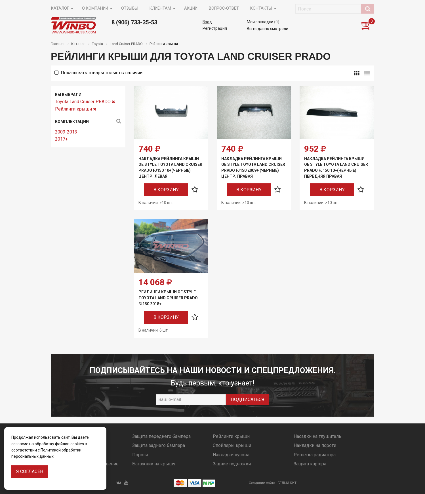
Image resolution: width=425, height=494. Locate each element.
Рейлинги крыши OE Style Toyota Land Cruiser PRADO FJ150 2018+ (168, 298)
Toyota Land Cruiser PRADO (85, 101)
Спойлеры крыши (232, 445)
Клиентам (160, 8)
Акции (190, 8)
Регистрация (215, 28)
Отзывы (129, 8)
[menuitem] (60, 8)
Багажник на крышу (153, 464)
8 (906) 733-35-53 (134, 22)
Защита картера (310, 464)
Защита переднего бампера (161, 436)
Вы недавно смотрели (267, 28)
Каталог (60, 8)
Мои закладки (263, 22)
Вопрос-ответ (224, 8)
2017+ (61, 139)
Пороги (140, 454)
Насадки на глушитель (317, 436)
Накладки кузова (231, 454)
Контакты (261, 8)
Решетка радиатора (315, 454)
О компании (95, 8)
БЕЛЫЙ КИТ (287, 483)
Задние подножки (232, 464)
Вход (207, 22)
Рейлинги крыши (75, 109)
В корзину (166, 189)
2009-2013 (66, 132)
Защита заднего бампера (158, 445)
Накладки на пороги (315, 445)
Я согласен (29, 471)
